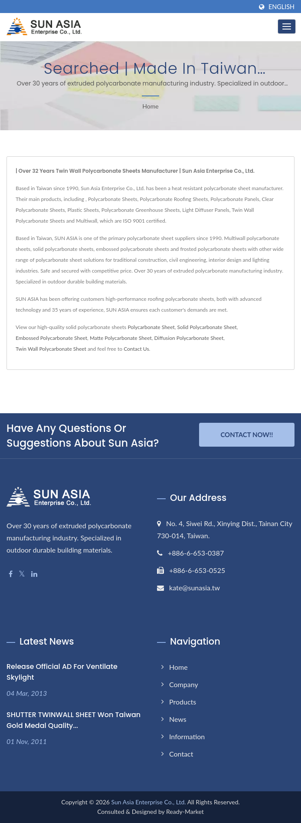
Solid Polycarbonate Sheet (207, 327)
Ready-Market (185, 811)
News (177, 719)
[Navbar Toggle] (287, 26)
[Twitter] (22, 574)
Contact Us (136, 349)
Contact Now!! (246, 434)
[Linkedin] (34, 574)
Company (183, 684)
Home (150, 106)
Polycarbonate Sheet (151, 327)
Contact (181, 754)
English (281, 6)
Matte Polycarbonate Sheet (121, 338)
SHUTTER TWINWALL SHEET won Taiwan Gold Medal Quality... (74, 720)
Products (182, 702)
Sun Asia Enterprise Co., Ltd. (148, 802)
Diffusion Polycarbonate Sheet (189, 338)
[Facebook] (11, 574)
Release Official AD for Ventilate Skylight (62, 672)
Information (187, 736)
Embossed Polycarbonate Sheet (51, 338)
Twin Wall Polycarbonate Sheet (51, 349)
